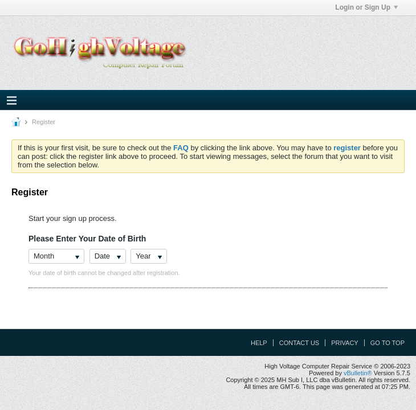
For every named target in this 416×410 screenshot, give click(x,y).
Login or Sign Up (366, 7)
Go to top (387, 342)
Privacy (344, 342)
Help (259, 342)
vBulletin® (358, 373)
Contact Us (299, 342)
